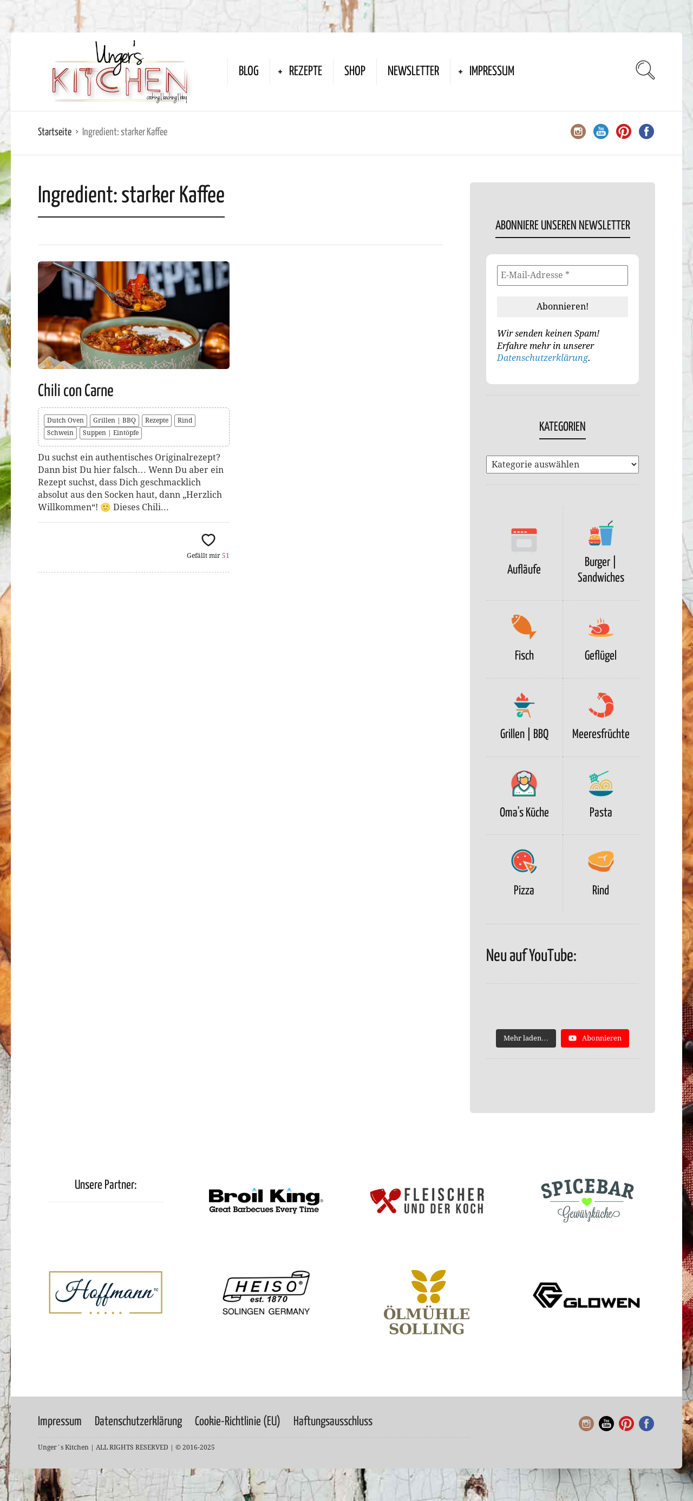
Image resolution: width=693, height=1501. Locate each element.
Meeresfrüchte (601, 734)
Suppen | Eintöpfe (111, 433)
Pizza (524, 891)
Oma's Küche (524, 813)
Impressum (491, 71)
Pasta (601, 813)
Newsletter (413, 71)
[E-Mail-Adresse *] (562, 275)
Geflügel (601, 656)
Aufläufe (524, 570)
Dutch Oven (65, 420)
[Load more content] (526, 1038)
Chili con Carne (76, 391)
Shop (354, 71)
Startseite (54, 132)
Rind (185, 420)
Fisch (524, 656)
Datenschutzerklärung (542, 358)
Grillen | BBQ (114, 420)
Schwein (60, 433)
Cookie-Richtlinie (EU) (237, 1422)
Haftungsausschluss (332, 1422)
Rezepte (305, 71)
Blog (249, 71)
